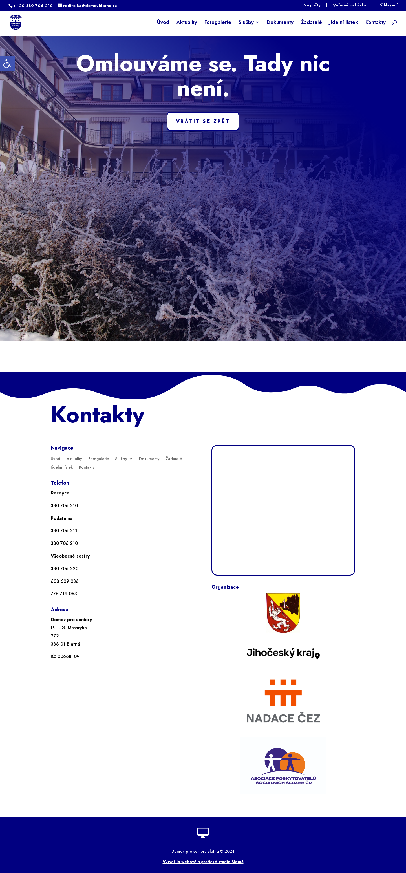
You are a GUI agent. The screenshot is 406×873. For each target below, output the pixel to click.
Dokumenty (280, 23)
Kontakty (375, 23)
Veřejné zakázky (349, 5)
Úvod (163, 23)
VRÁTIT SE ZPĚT (203, 121)
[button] (7, 63)
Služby (246, 23)
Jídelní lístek (343, 23)
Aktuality (186, 23)
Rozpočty (312, 5)
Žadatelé (311, 23)
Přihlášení (388, 5)
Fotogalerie (217, 23)
